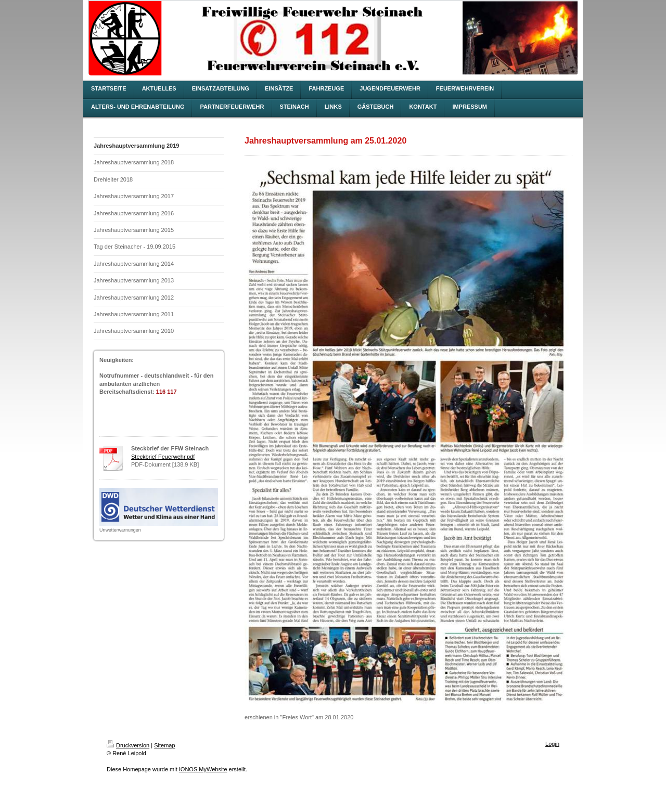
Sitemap (164, 745)
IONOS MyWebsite (203, 769)
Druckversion (128, 745)
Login (552, 744)
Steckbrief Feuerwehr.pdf (163, 457)
